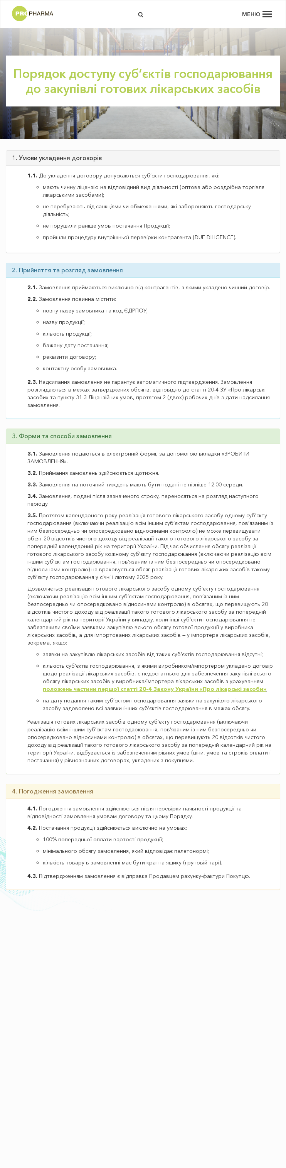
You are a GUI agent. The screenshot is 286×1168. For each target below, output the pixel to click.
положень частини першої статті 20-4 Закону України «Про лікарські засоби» (154, 688)
